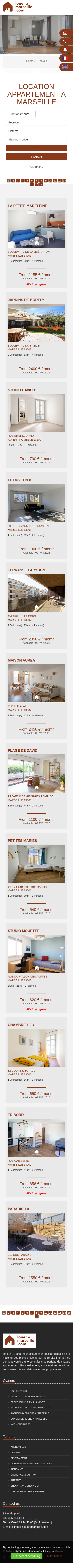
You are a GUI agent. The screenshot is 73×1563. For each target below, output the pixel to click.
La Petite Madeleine (27, 206)
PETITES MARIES (22, 841)
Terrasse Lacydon (26, 570)
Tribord (16, 1115)
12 (59, 180)
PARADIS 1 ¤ (18, 1209)
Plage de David (22, 750)
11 (55, 180)
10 (50, 180)
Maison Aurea (21, 660)
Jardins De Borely (26, 300)
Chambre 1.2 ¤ (21, 1025)
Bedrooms (36, 121)
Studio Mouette (23, 931)
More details (54, 1555)
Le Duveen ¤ (19, 480)
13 (64, 180)
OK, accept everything (26, 1556)
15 (36, 184)
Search (36, 156)
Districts (36, 130)
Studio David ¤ (22, 390)
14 (31, 184)
